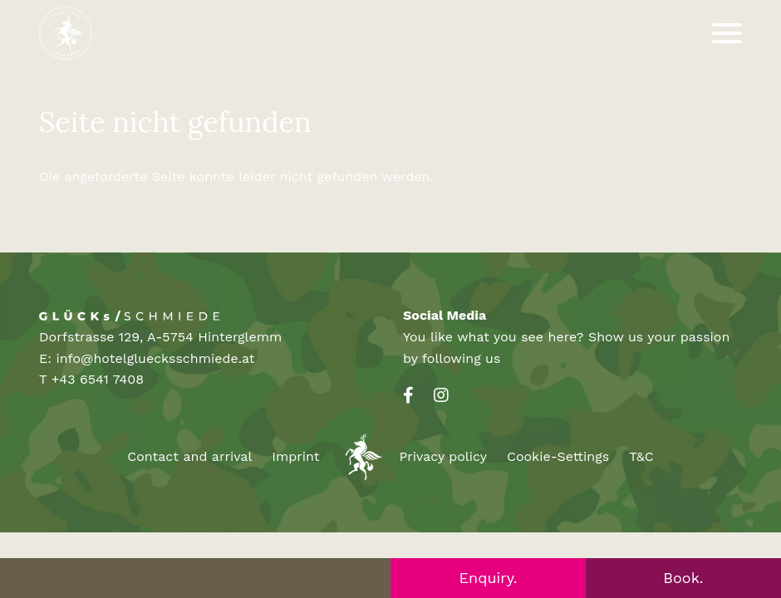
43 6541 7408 (101, 379)
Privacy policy (443, 456)
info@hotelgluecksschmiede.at (155, 358)
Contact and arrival (189, 456)
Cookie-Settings (558, 456)
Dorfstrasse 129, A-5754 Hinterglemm (160, 337)
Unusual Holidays (360, 457)
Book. (683, 577)
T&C (641, 456)
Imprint (295, 456)
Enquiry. (488, 577)
